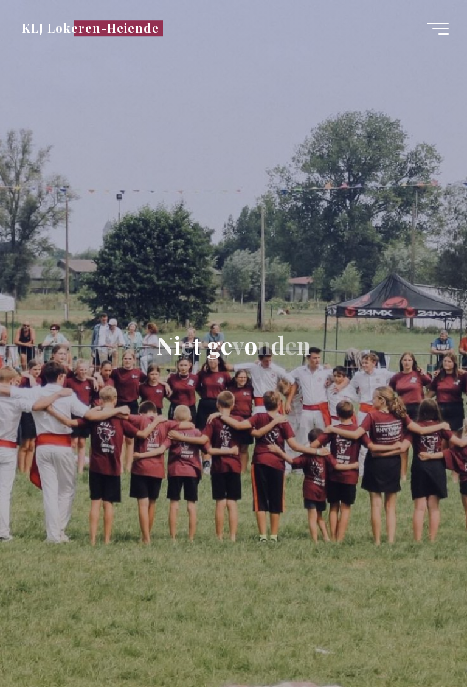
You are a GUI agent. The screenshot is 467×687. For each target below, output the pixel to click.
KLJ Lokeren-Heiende (90, 28)
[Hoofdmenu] (438, 29)
